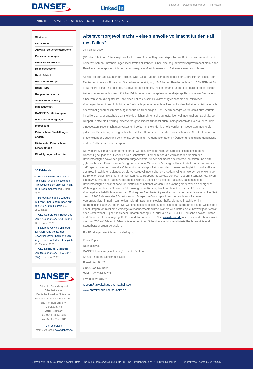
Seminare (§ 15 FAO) (114, 21)
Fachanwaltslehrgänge (49, 119)
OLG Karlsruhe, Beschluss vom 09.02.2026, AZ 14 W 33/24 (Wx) (53, 253)
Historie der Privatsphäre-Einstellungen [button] (51, 145)
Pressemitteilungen (47, 56)
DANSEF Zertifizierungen (50, 113)
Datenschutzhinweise (194, 4)
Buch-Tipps (42, 87)
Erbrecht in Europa (46, 81)
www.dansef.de (64, 329)
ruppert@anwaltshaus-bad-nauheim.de (107, 284)
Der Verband (42, 43)
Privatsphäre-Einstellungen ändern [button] (51, 134)
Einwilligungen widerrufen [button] (51, 154)
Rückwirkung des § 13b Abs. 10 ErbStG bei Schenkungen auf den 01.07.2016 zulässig (53, 202)
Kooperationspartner (48, 94)
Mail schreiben (53, 325)
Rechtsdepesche (45, 68)
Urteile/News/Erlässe (47, 62)
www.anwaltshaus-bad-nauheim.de (104, 290)
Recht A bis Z (43, 75)
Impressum (215, 4)
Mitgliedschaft (43, 106)
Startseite (174, 4)
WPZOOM (215, 361)
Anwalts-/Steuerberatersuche (74, 21)
